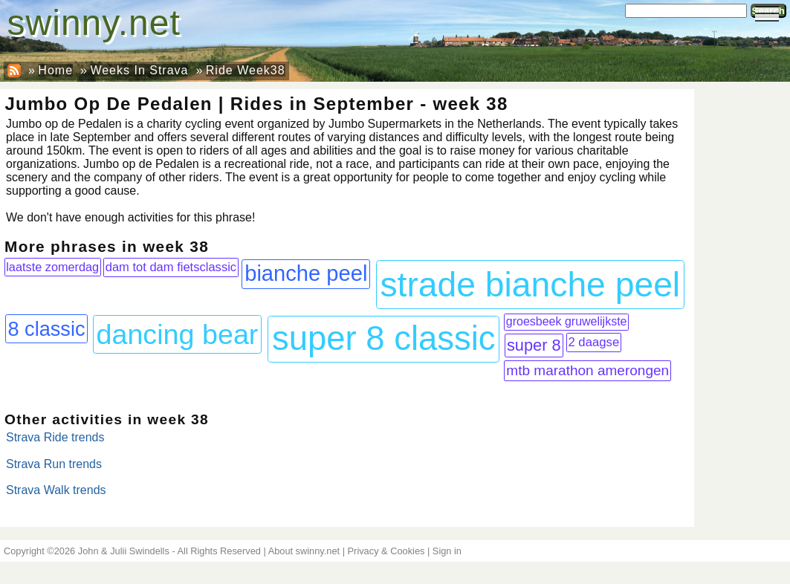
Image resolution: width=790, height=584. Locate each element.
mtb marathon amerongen (587, 370)
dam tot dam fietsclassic (171, 267)
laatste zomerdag (52, 266)
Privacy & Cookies (386, 551)
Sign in (447, 551)
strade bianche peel (530, 284)
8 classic (46, 328)
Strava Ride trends (55, 437)
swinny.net (94, 22)
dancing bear (177, 334)
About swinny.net (304, 551)
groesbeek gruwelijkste (566, 321)
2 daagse (593, 342)
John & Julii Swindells (123, 551)
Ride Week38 (245, 70)
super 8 (534, 345)
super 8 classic (384, 338)
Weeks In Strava (139, 70)
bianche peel (306, 273)
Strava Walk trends (56, 490)
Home (55, 70)
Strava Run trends (54, 464)
